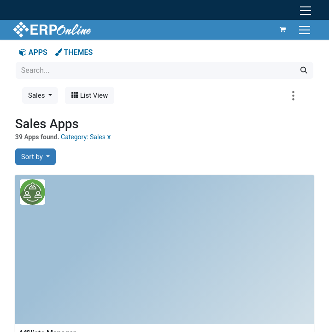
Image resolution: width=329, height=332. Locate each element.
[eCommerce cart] (280, 29)
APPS (33, 52)
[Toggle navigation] (303, 29)
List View (89, 95)
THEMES (74, 52)
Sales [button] (37, 95)
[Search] (303, 70)
